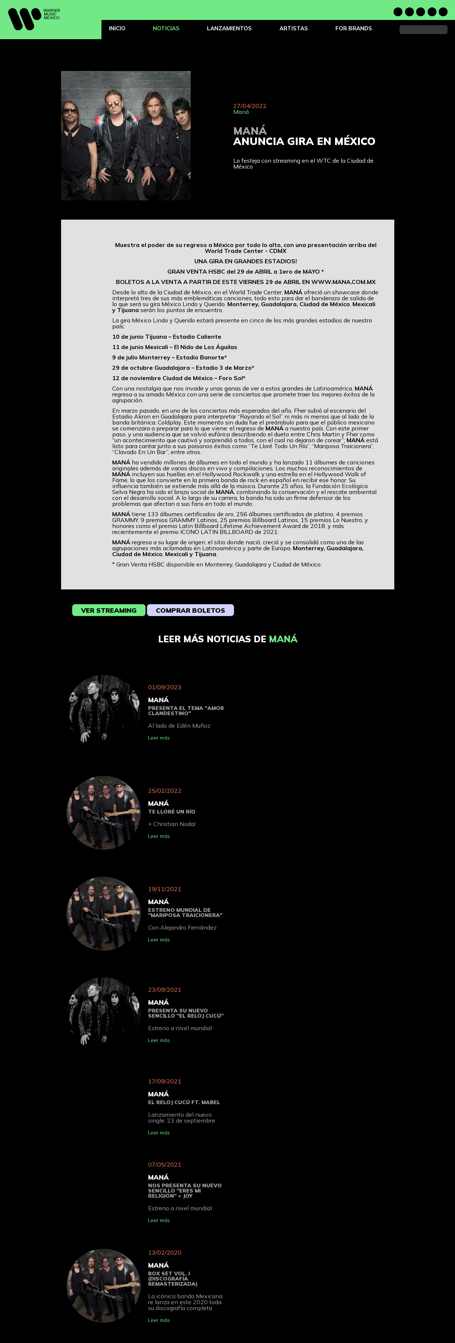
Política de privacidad (286, 1314)
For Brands (353, 28)
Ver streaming (109, 610)
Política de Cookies (283, 1331)
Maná (241, 111)
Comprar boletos (190, 610)
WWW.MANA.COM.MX (343, 281)
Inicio (117, 28)
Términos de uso (280, 1323)
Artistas (294, 28)
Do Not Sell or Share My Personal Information (311, 1340)
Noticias (166, 28)
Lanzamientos (229, 28)
